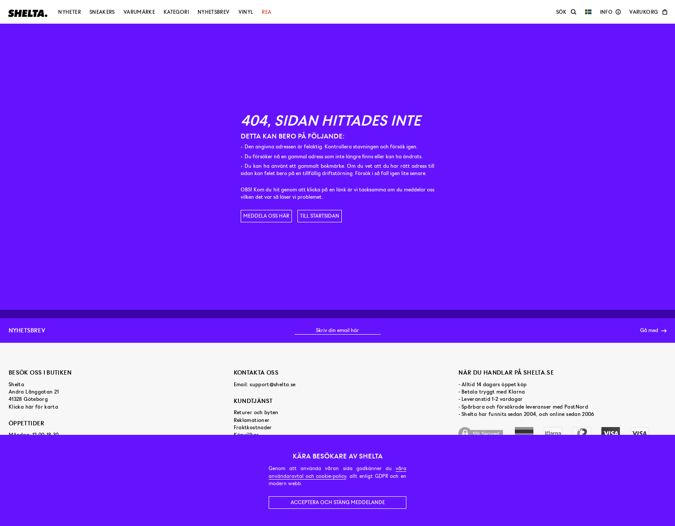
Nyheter (69, 12)
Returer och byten (256, 412)
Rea (266, 12)
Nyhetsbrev (214, 12)
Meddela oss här (266, 216)
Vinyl (246, 12)
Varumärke (139, 12)
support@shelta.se (272, 384)
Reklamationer (252, 420)
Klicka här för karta (33, 407)
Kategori (176, 12)
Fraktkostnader (253, 427)
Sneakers (102, 12)
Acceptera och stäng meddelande (338, 502)
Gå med (653, 330)
